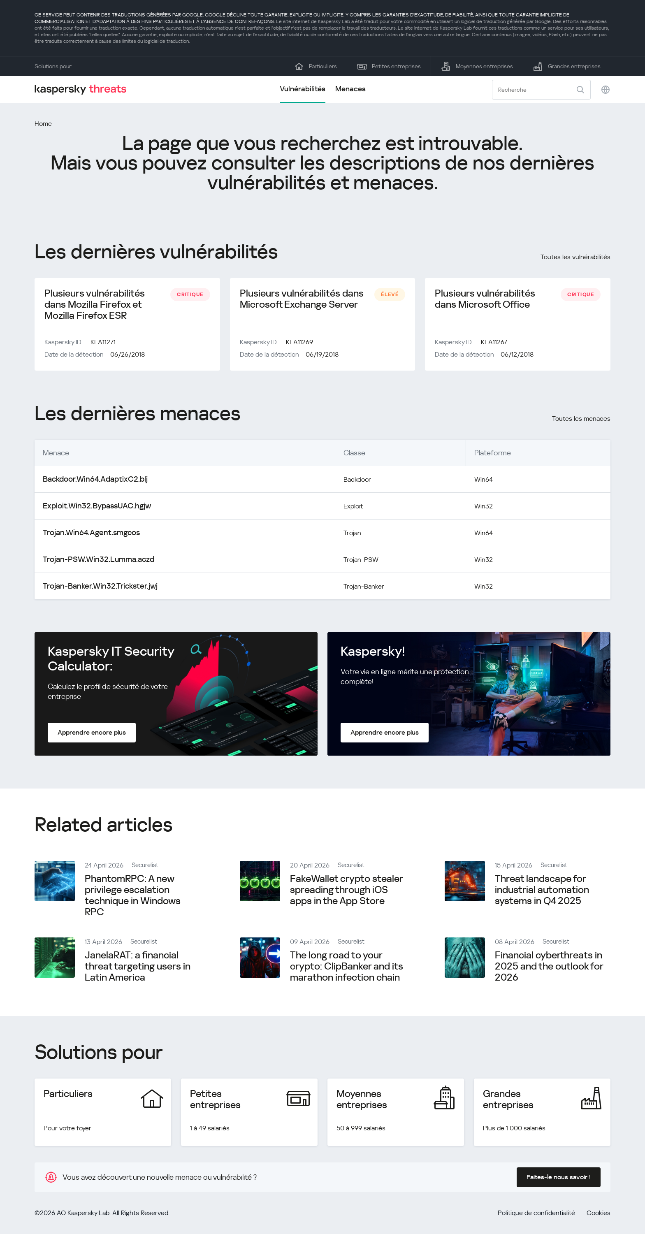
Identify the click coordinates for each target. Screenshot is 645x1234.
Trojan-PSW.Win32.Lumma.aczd (94, 562)
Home (43, 124)
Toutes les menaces (581, 422)
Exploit (337, 509)
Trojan (336, 535)
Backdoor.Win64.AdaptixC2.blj (91, 482)
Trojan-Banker (348, 589)
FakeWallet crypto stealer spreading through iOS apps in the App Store (346, 893)
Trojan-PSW (345, 562)
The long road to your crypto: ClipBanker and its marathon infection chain (346, 969)
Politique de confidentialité (536, 1216)
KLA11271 (103, 345)
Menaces (350, 88)
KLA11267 (494, 345)
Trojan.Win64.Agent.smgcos (88, 535)
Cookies (598, 1216)
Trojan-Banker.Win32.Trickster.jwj (94, 589)
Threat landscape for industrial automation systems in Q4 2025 (542, 893)
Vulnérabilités (302, 88)
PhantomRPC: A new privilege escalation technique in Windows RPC (133, 898)
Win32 (480, 509)
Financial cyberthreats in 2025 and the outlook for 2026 (549, 969)
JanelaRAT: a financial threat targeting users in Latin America (137, 969)
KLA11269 (299, 345)
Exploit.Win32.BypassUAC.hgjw (92, 509)
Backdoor (341, 482)
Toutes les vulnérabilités (575, 257)
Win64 (480, 482)
